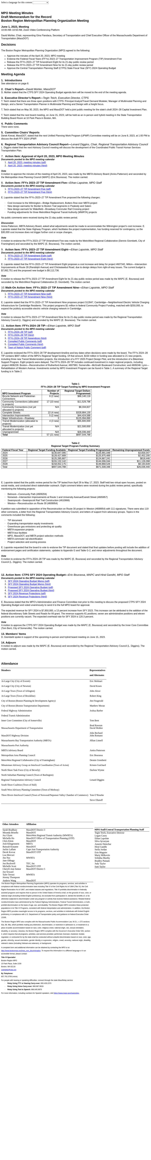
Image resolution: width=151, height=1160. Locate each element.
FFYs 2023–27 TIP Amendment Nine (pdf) (29, 294)
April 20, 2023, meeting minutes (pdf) (27, 162)
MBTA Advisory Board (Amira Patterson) (108, 174)
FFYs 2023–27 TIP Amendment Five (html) (30, 192)
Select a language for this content (16, 2)
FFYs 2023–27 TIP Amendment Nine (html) (30, 297)
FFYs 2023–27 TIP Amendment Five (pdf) (29, 189)
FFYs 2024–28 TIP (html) (21, 335)
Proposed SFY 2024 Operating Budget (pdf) (30, 587)
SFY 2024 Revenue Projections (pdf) (27, 593)
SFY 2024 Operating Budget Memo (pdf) (29, 581)
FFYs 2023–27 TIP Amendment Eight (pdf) (30, 255)
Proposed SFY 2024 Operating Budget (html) (31, 590)
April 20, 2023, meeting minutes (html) (27, 165)
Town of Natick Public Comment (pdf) (27, 347)
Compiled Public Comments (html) (25, 344)
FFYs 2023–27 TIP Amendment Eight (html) (30, 259)
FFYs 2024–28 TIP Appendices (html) (27, 338)
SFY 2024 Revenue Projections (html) (27, 596)
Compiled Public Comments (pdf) (25, 341)
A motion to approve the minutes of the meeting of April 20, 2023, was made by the (44, 174)
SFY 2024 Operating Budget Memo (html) (29, 584)
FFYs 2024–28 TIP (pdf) (20, 332)
